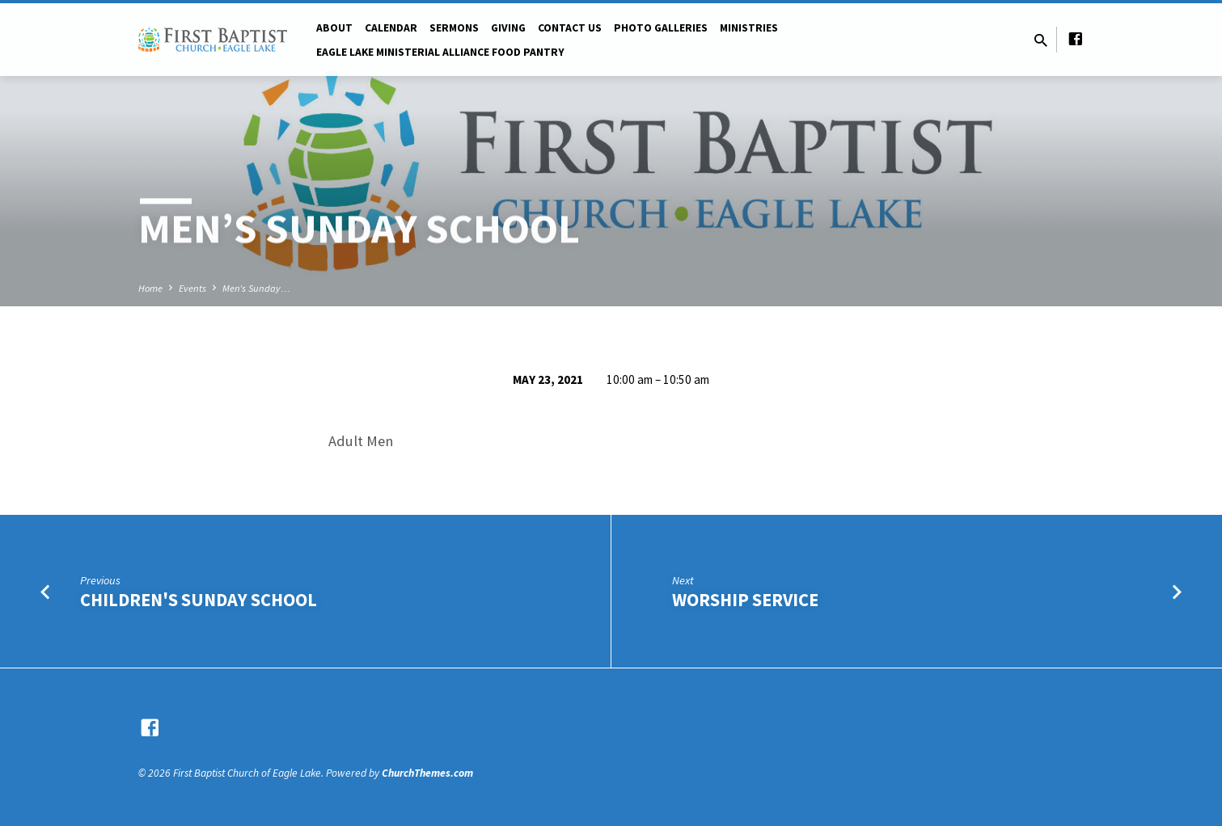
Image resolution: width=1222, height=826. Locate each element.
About (334, 28)
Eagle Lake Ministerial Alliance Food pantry (440, 52)
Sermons (454, 28)
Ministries (749, 28)
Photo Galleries (661, 28)
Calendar (391, 28)
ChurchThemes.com (427, 773)
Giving (508, 28)
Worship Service (745, 599)
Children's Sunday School (198, 599)
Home (150, 288)
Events (192, 288)
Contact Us (570, 28)
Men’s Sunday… (256, 288)
